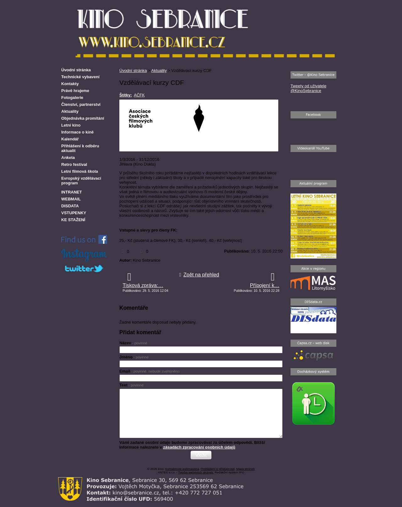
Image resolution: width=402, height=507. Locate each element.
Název (133, 343)
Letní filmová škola (79, 171)
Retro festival (74, 164)
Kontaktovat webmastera (182, 469)
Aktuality (159, 70)
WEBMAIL (71, 199)
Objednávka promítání (82, 118)
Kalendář (70, 139)
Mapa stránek (245, 469)
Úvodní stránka (133, 70)
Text (131, 385)
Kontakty (70, 83)
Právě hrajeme (75, 90)
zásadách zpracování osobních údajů (199, 447)
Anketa (68, 157)
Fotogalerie (72, 97)
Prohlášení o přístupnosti (218, 469)
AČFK (139, 95)
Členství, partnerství (80, 104)
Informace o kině (77, 132)
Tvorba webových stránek (195, 472)
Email (149, 371)
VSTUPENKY (73, 212)
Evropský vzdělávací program (81, 180)
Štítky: (125, 95)
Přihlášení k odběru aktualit (80, 148)
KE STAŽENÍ (73, 219)
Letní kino (70, 125)
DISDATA (70, 206)
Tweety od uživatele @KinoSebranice (308, 88)
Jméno (134, 357)
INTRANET (71, 192)
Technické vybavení (80, 76)
